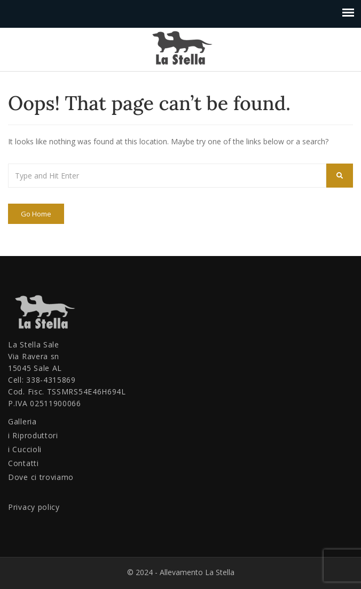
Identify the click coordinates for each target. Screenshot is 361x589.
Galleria (22, 421)
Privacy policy (34, 507)
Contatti (23, 463)
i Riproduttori (33, 435)
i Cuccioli (25, 449)
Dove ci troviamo (41, 477)
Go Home (36, 214)
